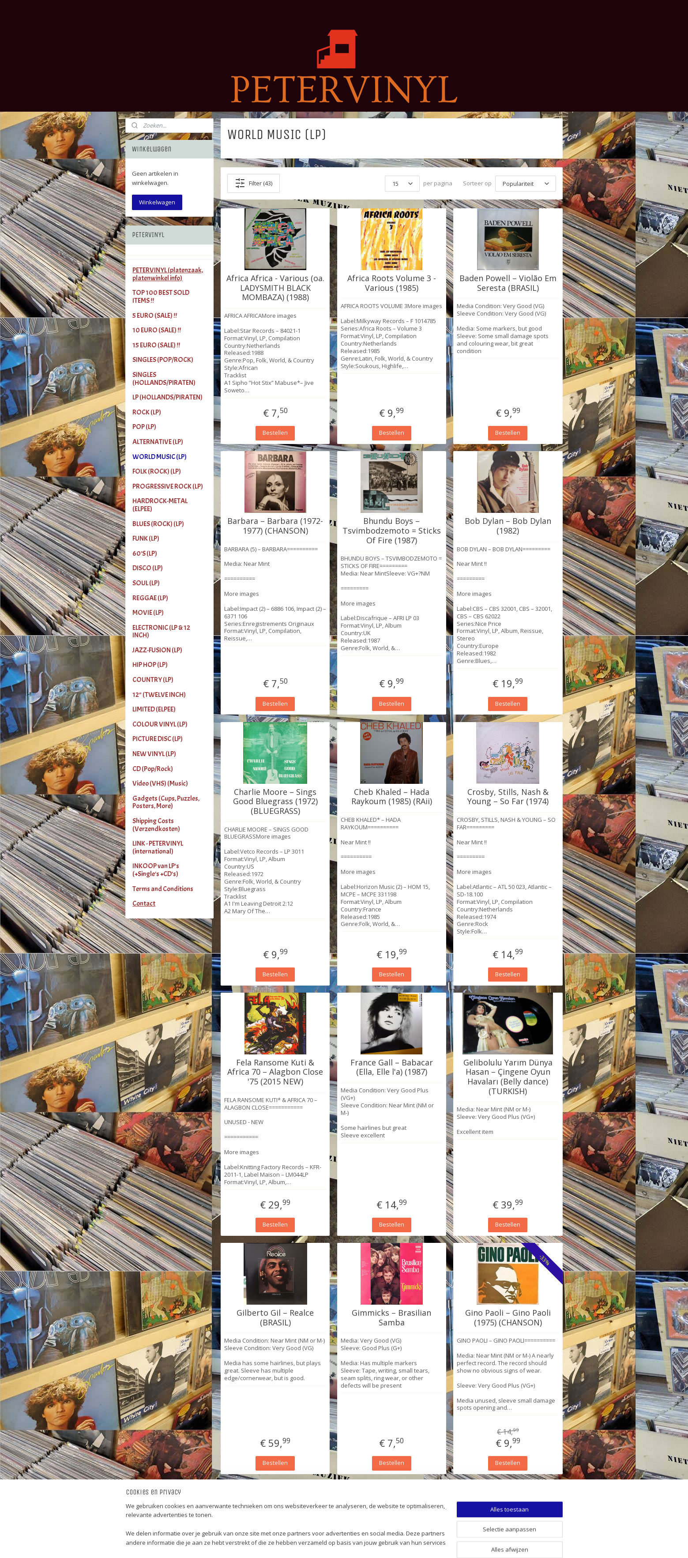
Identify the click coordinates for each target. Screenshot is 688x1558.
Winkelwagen (157, 202)
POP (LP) (144, 426)
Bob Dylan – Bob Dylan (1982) (508, 525)
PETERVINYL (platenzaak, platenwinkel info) (167, 274)
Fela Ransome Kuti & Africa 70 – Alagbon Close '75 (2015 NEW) (275, 1072)
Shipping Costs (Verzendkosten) (156, 825)
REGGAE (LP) (150, 598)
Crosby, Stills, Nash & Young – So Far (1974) (508, 796)
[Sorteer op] (526, 183)
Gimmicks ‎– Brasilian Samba (391, 1317)
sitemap (370, 1542)
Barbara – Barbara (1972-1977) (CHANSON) (275, 525)
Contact (143, 903)
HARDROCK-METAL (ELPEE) (160, 505)
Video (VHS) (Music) (160, 783)
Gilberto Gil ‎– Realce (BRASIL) (275, 1317)
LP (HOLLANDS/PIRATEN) (167, 397)
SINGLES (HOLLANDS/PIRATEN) (163, 378)
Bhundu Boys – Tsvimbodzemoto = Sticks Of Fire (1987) (391, 530)
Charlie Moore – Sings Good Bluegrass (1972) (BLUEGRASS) (275, 801)
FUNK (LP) (145, 538)
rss (389, 1542)
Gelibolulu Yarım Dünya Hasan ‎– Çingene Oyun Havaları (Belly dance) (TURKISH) (508, 1077)
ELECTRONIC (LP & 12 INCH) (161, 631)
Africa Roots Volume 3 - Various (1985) (391, 283)
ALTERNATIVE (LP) (157, 441)
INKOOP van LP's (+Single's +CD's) (155, 870)
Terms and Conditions (162, 888)
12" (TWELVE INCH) (159, 694)
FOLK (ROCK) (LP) (156, 471)
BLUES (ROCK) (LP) (158, 523)
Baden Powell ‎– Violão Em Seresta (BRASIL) (507, 283)
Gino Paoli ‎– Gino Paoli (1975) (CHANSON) (508, 1317)
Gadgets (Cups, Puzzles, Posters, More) (165, 802)
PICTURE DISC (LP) (157, 738)
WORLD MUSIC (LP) (159, 456)
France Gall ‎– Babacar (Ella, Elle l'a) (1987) (391, 1067)
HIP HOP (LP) (150, 664)
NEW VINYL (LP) (154, 753)
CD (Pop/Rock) (152, 768)
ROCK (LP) (146, 412)
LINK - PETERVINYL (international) (157, 847)
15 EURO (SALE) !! (156, 345)
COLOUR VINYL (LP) (160, 724)
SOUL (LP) (146, 583)
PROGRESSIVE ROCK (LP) (167, 486)
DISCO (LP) (147, 568)
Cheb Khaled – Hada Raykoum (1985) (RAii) (391, 796)
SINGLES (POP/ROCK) (162, 359)
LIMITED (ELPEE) (154, 709)
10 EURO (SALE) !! (156, 330)
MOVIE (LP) (148, 612)
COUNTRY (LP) (152, 679)
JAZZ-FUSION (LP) (157, 650)
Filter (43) (253, 183)
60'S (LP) (144, 553)
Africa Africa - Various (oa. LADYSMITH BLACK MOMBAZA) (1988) (275, 288)
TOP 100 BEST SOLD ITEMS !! (160, 296)
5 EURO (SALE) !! (154, 315)
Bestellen (275, 433)
